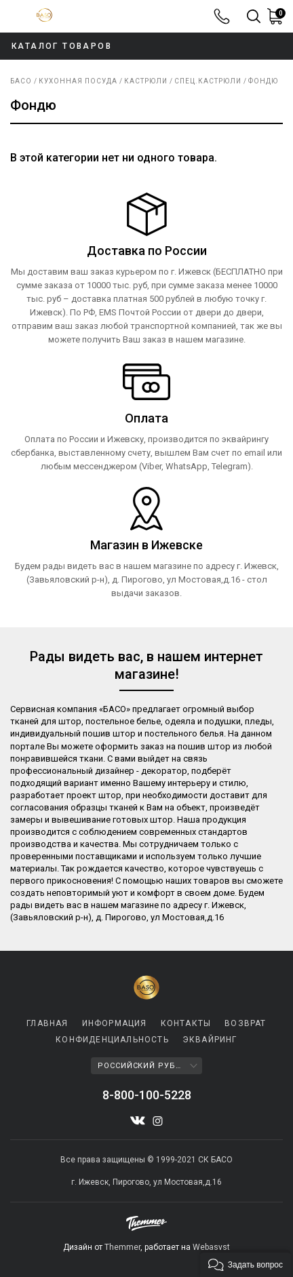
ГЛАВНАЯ (47, 1023)
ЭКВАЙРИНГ (209, 1039)
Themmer (122, 1247)
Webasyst (211, 1247)
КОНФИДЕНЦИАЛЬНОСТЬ (112, 1039)
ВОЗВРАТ (245, 1023)
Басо (21, 81)
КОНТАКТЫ (186, 1023)
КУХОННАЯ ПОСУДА (78, 81)
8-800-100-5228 (222, 16)
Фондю (263, 81)
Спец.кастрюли (207, 81)
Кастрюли (146, 81)
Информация (114, 1023)
